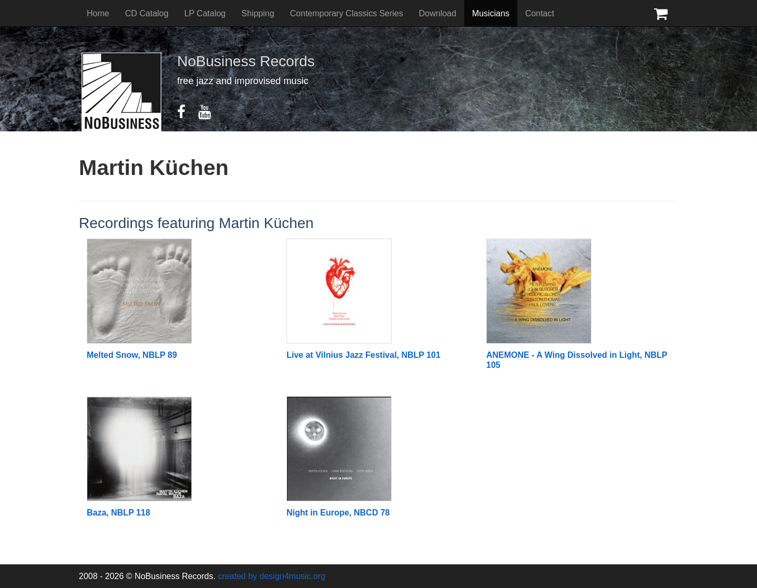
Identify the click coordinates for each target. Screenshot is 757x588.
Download (437, 13)
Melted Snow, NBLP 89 (132, 354)
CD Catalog (147, 13)
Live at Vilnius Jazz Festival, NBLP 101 (364, 354)
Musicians (490, 13)
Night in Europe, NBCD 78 (338, 512)
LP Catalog (205, 13)
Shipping (257, 13)
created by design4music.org (271, 576)
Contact (539, 13)
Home (98, 13)
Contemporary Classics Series (346, 13)
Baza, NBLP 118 (118, 512)
